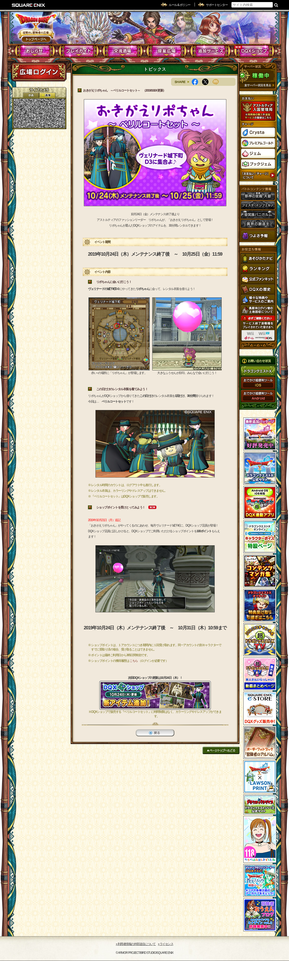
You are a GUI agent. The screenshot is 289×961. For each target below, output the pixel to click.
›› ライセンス (165, 944)
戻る (155, 732)
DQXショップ (254, 51)
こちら (134, 661)
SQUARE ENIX (29, 5)
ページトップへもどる (221, 750)
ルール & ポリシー (179, 5)
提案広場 (166, 51)
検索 (276, 5)
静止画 (47, 95)
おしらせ (35, 51)
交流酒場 (122, 51)
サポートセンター (217, 5)
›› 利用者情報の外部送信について (136, 944)
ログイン (39, 72)
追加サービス (210, 51)
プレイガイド (78, 51)
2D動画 (31, 95)
